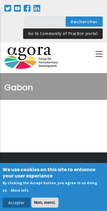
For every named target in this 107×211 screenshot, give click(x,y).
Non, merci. (45, 203)
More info (20, 191)
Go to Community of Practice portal (63, 33)
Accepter (16, 203)
